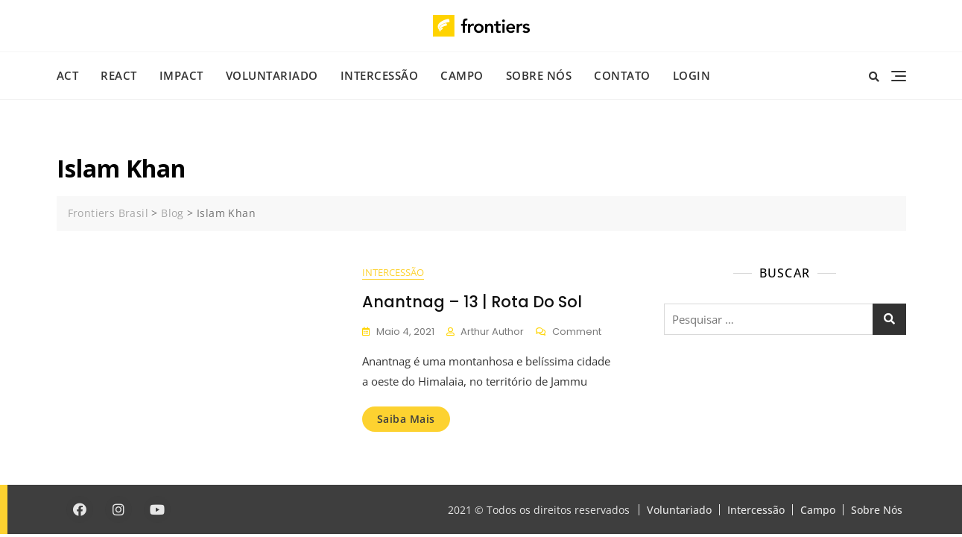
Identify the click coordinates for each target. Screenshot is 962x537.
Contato (622, 75)
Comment (576, 332)
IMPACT (181, 75)
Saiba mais (406, 419)
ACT (68, 75)
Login (692, 75)
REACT (119, 75)
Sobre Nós (539, 75)
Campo (462, 75)
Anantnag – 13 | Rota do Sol (472, 302)
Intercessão (380, 75)
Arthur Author (492, 331)
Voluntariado (272, 75)
